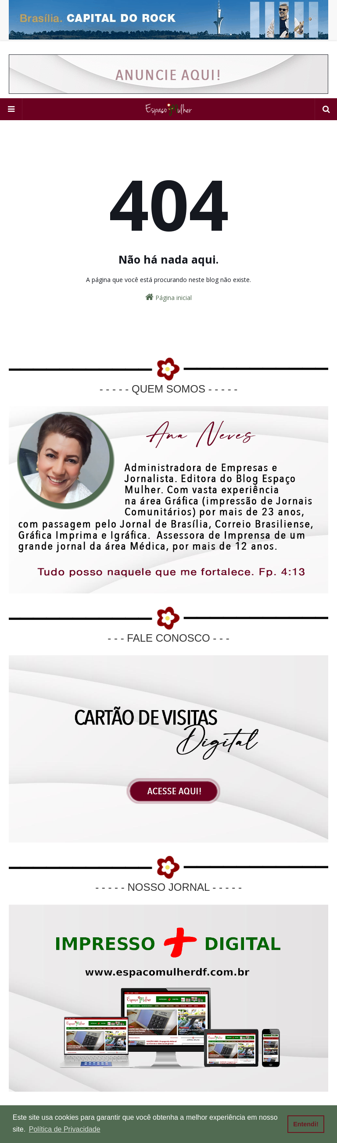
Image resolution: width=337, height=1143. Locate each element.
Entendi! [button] (306, 1124)
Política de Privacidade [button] (64, 1129)
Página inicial (168, 297)
